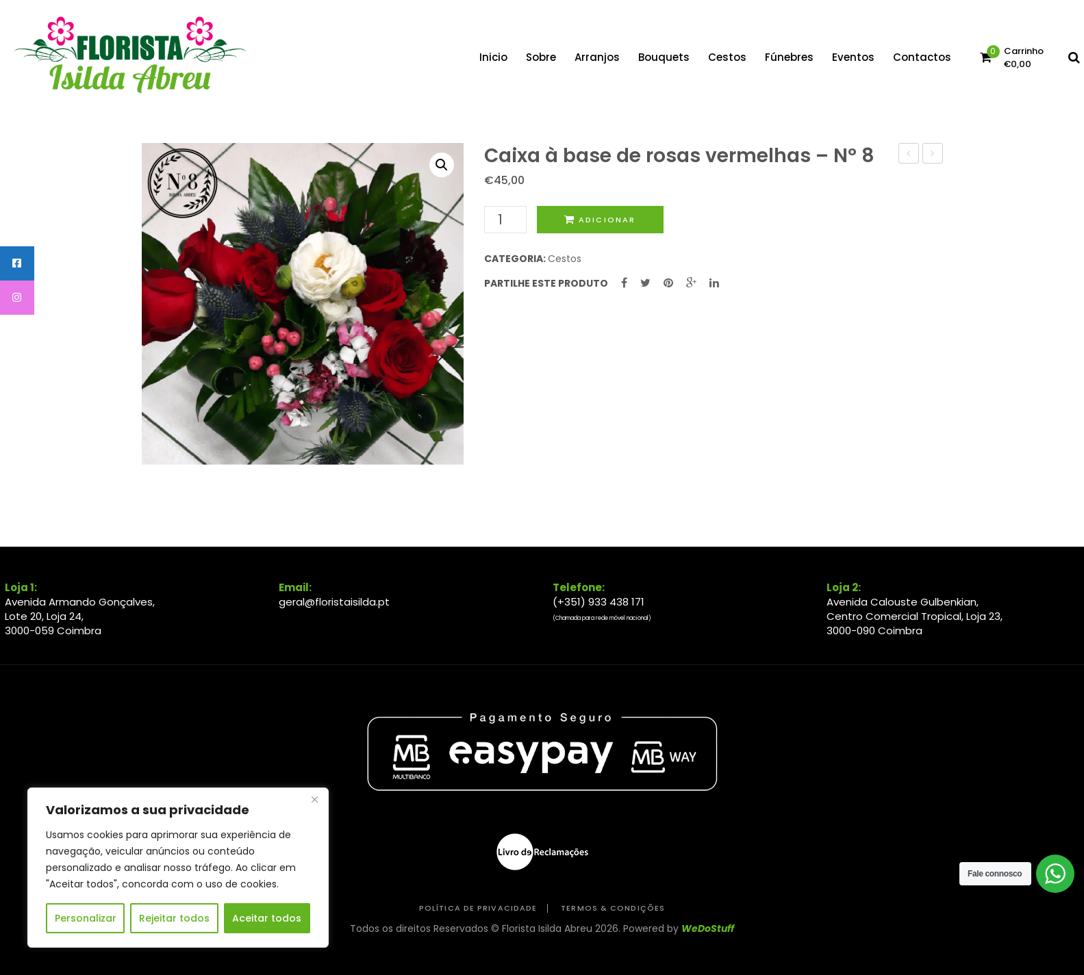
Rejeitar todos (174, 918)
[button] (441, 165)
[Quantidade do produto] (505, 220)
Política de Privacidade (478, 908)
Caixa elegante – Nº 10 (909, 155)
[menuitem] (493, 57)
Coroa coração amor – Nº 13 (933, 155)
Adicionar (607, 219)
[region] (178, 868)
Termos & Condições (613, 908)
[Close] (314, 799)
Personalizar (85, 918)
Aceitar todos (266, 918)
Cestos (564, 258)
